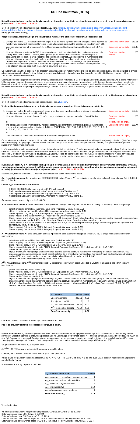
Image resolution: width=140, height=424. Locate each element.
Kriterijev (63, 102)
